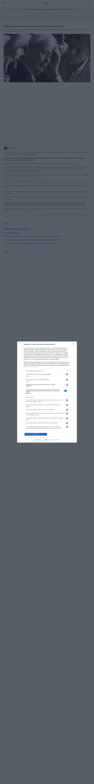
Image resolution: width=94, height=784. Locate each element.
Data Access (47, 439)
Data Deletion (38, 439)
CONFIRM (36, 434)
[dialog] (47, 392)
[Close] (73, 344)
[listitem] (47, 371)
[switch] (66, 374)
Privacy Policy (55, 439)
